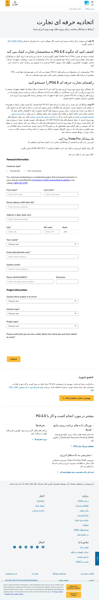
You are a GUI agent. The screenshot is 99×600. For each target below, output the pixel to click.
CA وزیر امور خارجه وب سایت (42, 116)
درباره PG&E (83, 501)
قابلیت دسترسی (87, 573)
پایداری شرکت (38, 510)
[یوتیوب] (26, 547)
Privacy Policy (58, 592)
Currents (40, 501)
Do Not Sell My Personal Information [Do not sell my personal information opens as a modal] (21, 580)
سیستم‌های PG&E (81, 529)
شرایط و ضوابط (59, 573)
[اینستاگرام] (20, 547)
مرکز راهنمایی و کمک (79, 552)
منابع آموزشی (82, 515)
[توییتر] (37, 547)
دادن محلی (84, 510)
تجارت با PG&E (82, 561)
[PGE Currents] (14, 547)
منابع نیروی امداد (81, 520)
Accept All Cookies (73, 595)
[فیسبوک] (43, 547)
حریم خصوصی (11, 573)
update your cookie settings (14, 594)
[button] (92, 3)
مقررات (35, 573)
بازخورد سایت (82, 557)
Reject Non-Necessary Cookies (73, 587)
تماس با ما (84, 547)
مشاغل (85, 525)
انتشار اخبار (39, 505)
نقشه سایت (63, 580)
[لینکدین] (31, 547)
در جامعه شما (82, 534)
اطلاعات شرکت (81, 505)
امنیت (91, 580)
